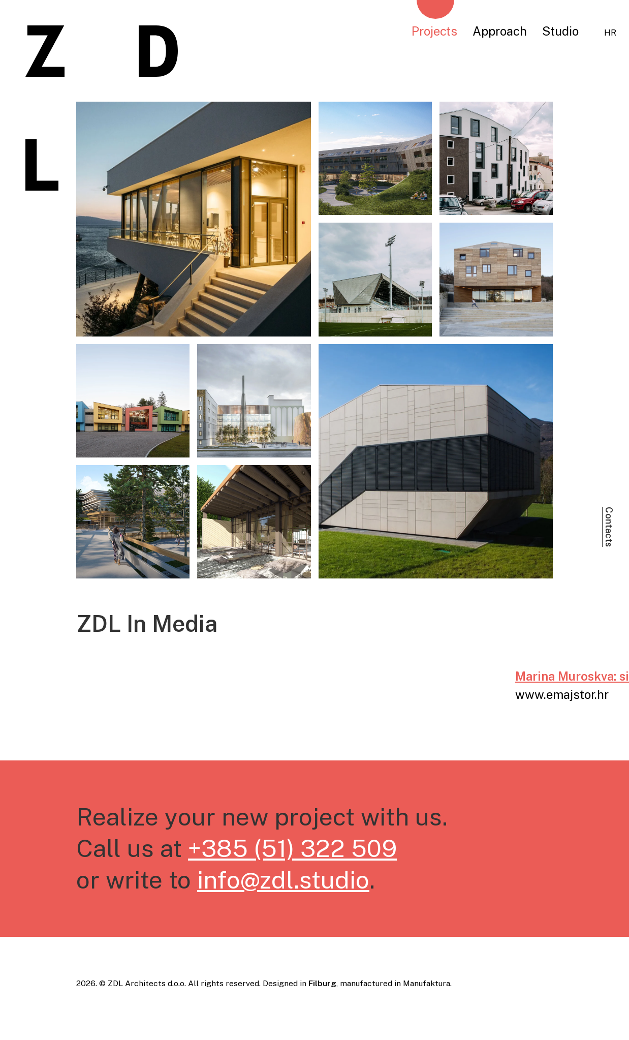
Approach (500, 31)
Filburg (322, 983)
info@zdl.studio (283, 879)
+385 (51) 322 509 (292, 848)
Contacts (609, 527)
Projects (434, 31)
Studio (560, 31)
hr (610, 33)
